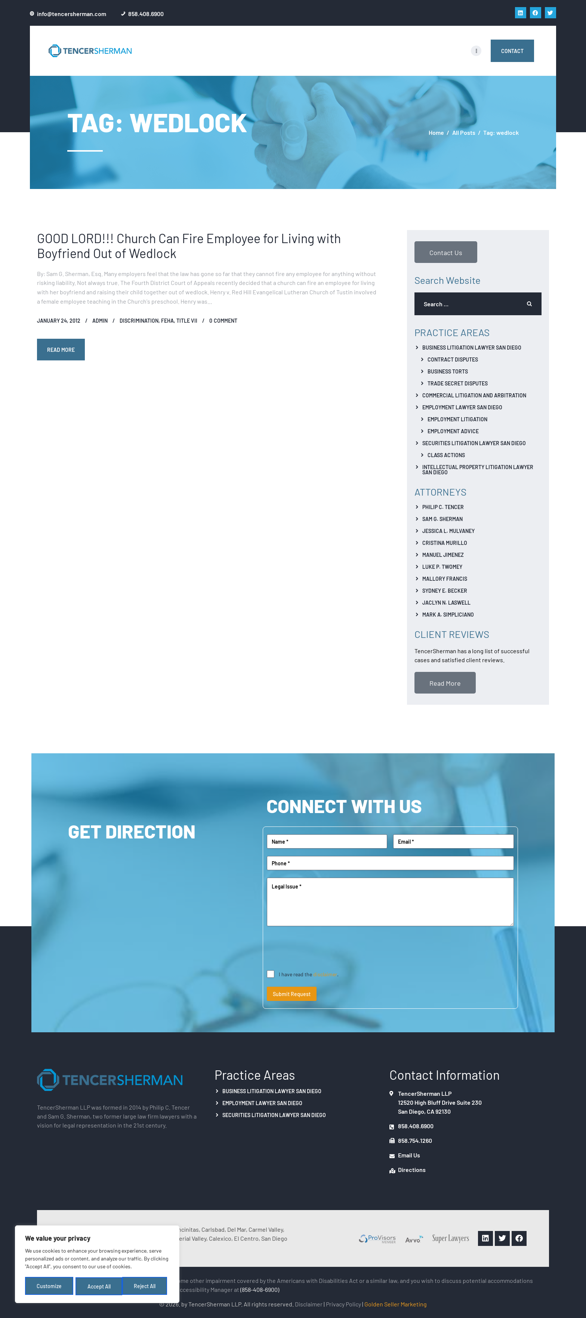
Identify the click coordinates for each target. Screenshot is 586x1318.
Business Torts (448, 371)
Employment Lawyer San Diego (462, 407)
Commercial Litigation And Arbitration (474, 395)
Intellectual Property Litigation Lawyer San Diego (477, 469)
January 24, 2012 (58, 320)
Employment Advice (453, 431)
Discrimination (139, 320)
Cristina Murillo (444, 542)
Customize (49, 1287)
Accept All (146, 1287)
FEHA (167, 320)
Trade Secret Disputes (458, 383)
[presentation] (323, 948)
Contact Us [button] (445, 252)
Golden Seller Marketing (395, 1304)
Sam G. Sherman (442, 518)
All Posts (463, 132)
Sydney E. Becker (444, 590)
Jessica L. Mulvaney (448, 530)
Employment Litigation (457, 419)
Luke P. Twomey (442, 566)
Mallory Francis (444, 578)
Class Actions (446, 455)
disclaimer (325, 974)
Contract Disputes (453, 359)
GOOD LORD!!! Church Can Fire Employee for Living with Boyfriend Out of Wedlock (189, 245)
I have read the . (309, 974)
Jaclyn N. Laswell (446, 602)
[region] (97, 1265)
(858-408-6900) (259, 1289)
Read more (61, 349)
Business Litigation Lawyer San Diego (471, 347)
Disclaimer (309, 1304)
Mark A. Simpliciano (448, 614)
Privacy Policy (343, 1304)
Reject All (98, 1287)
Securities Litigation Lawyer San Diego (474, 443)
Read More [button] (445, 682)
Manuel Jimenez (443, 554)
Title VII (186, 320)
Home (436, 132)
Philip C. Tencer (443, 506)
